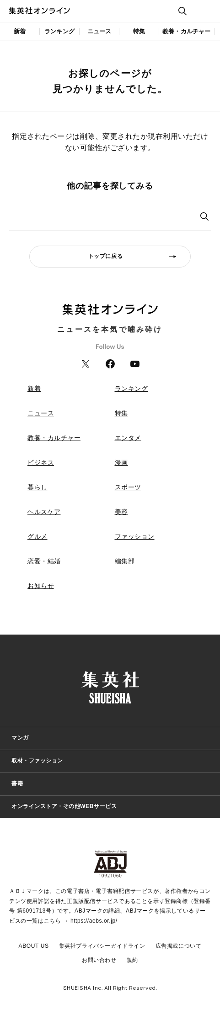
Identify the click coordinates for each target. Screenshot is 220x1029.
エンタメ (128, 437)
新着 (20, 31)
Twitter (85, 363)
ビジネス (40, 462)
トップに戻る (105, 256)
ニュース (99, 31)
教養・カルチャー (186, 31)
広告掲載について (179, 946)
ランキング (59, 31)
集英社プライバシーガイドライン (102, 946)
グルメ (37, 536)
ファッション (135, 536)
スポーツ (128, 487)
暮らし (37, 487)
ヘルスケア (44, 511)
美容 (121, 511)
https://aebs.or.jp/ (94, 921)
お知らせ (40, 585)
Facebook (110, 363)
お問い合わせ (99, 960)
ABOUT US (34, 946)
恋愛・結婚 (44, 561)
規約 (132, 960)
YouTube (134, 363)
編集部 (125, 561)
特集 (139, 31)
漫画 (121, 462)
